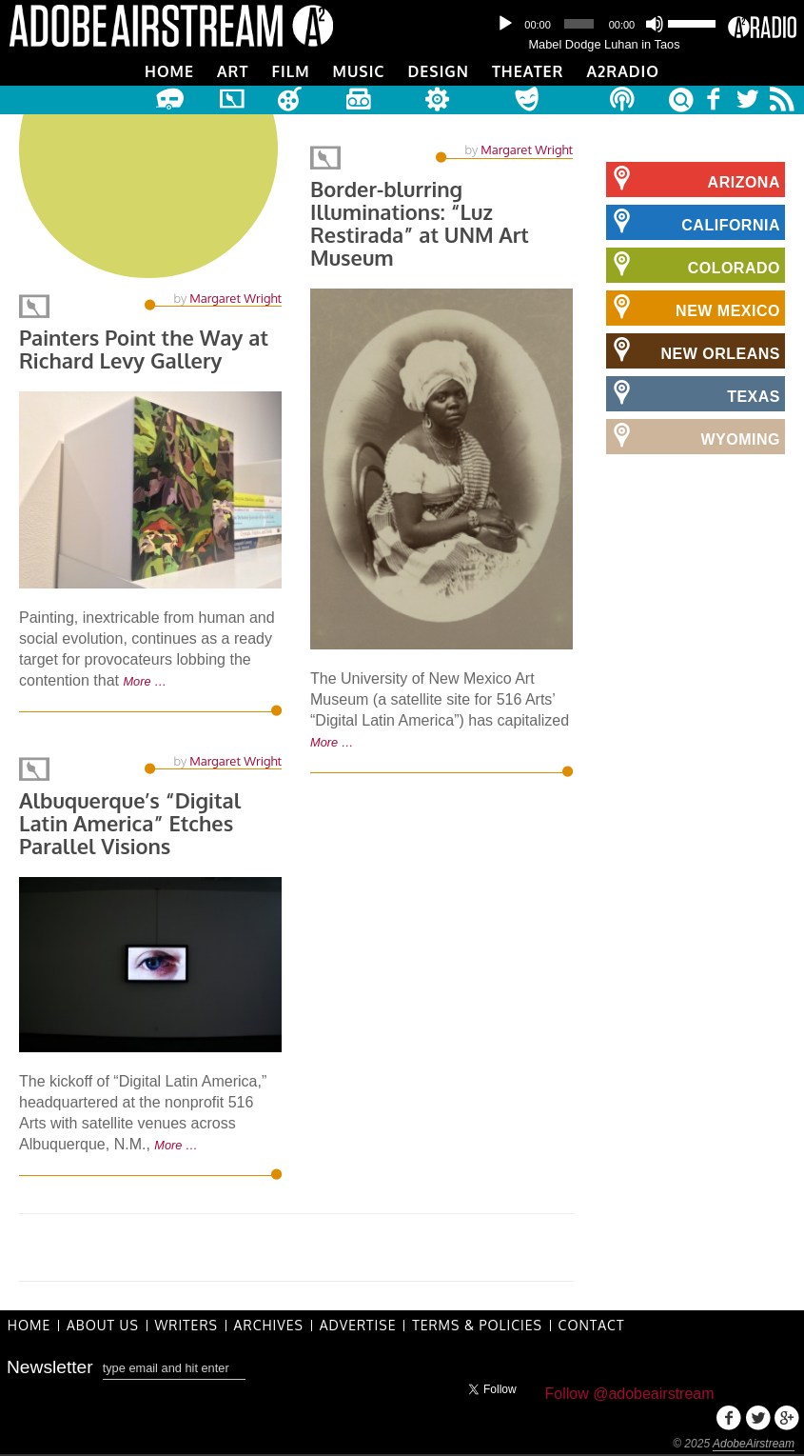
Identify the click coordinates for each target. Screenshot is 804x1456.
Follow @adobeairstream (629, 1394)
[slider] (578, 24)
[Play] (505, 23)
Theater (527, 71)
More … (145, 685)
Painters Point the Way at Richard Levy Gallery (144, 353)
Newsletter (50, 1367)
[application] (604, 24)
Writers (186, 1325)
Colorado (693, 264)
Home (169, 71)
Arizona (693, 179)
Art (233, 71)
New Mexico (693, 307)
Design (438, 71)
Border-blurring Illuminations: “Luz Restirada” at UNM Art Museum (420, 224)
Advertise (359, 1325)
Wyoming (693, 436)
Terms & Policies (479, 1325)
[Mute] (654, 23)
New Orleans (693, 350)
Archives (269, 1325)
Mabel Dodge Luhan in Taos (603, 44)
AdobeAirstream (753, 1443)
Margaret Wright (235, 301)
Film (290, 71)
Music (359, 71)
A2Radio (623, 71)
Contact (593, 1325)
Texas (693, 393)
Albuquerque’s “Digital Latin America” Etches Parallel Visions (131, 823)
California (693, 221)
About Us (104, 1325)
